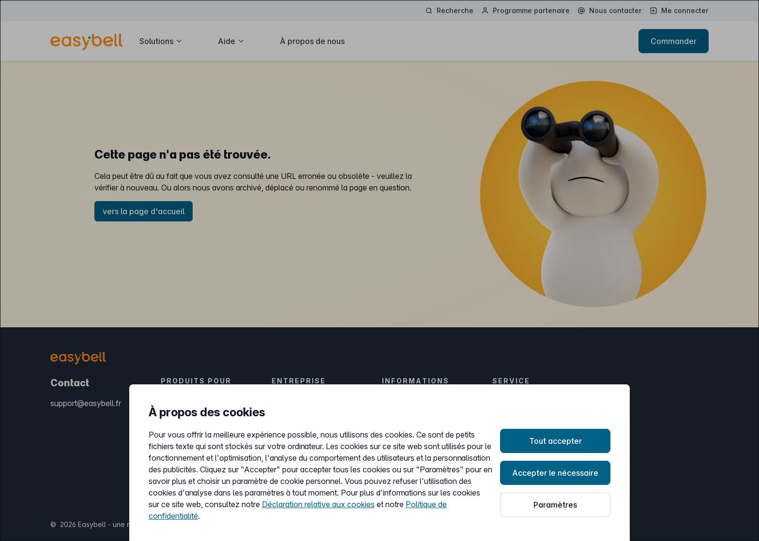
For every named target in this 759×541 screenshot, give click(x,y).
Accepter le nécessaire (555, 473)
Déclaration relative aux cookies (318, 504)
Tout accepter (555, 441)
